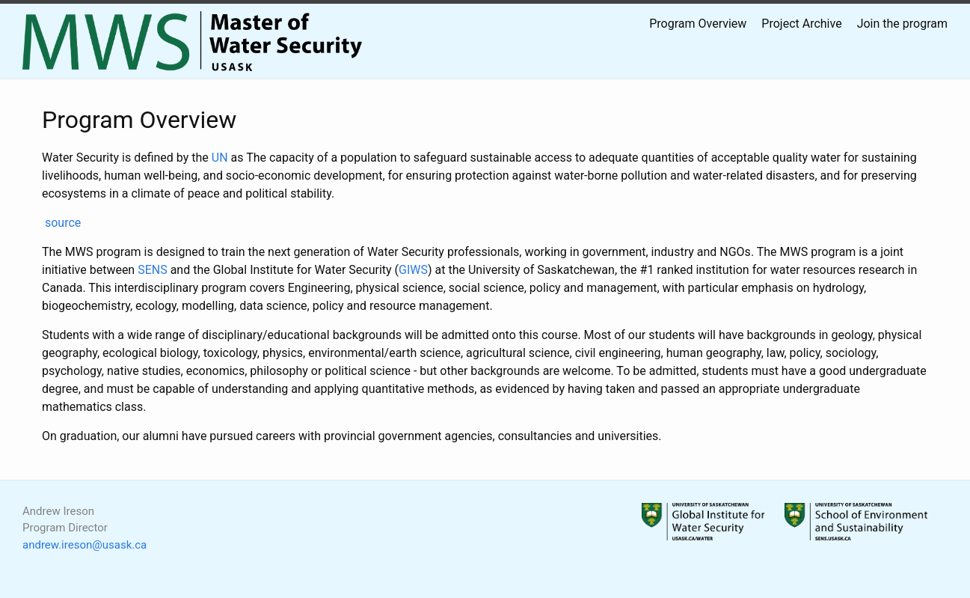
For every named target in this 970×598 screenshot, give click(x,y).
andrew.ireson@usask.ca (84, 545)
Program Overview (697, 23)
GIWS (413, 270)
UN (220, 157)
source (63, 223)
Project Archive (801, 23)
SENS (153, 270)
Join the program (902, 23)
